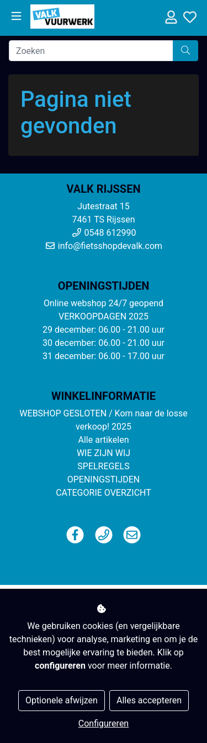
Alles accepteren (149, 700)
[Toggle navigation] (16, 16)
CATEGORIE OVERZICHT (103, 492)
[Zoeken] (91, 50)
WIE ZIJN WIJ (103, 453)
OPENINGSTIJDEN (103, 479)
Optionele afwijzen (61, 700)
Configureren (103, 723)
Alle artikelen (103, 440)
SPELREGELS (103, 466)
